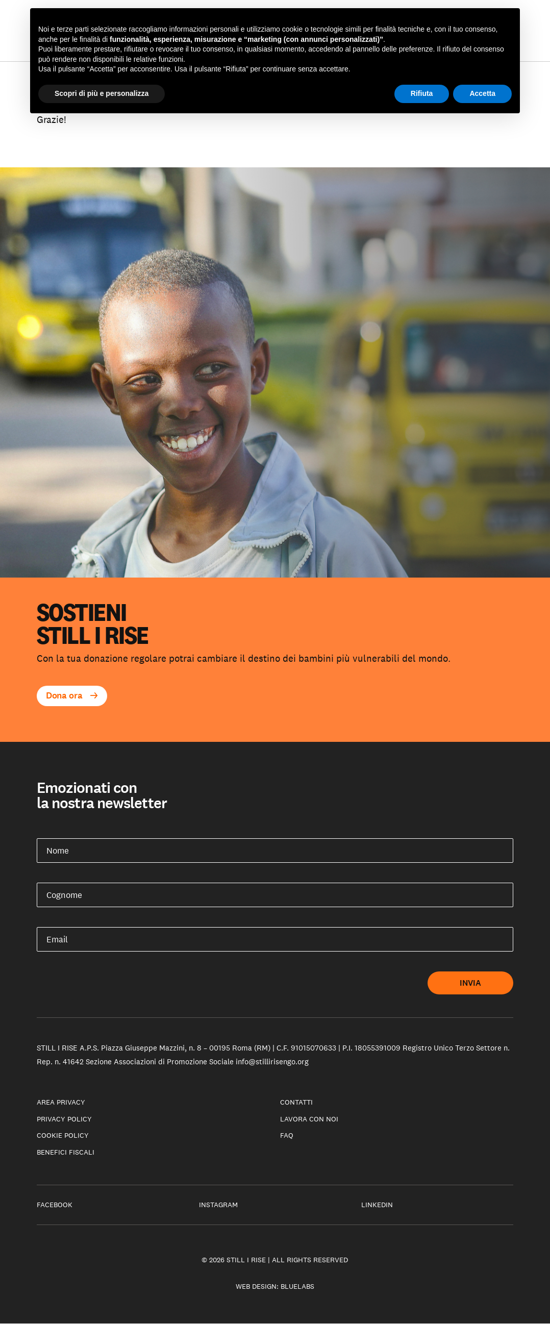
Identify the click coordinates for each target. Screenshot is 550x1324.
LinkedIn (377, 1204)
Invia (471, 983)
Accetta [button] (482, 93)
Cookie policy (63, 1135)
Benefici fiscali (65, 1152)
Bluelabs (297, 1286)
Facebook (54, 1204)
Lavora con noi (309, 1118)
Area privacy (61, 1102)
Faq (286, 1135)
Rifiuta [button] (422, 93)
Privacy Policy (64, 1118)
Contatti (296, 1102)
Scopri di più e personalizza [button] (101, 93)
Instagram (218, 1204)
